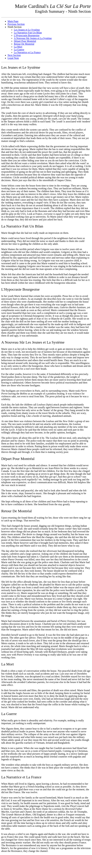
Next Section (14, 55)
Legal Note (13, 58)
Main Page (13, 21)
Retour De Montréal (24, 44)
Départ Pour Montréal (25, 41)
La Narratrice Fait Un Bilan (28, 32)
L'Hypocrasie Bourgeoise (26, 35)
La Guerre (19, 49)
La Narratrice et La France (27, 52)
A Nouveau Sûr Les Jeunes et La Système (33, 342)
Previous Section (16, 24)
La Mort (18, 46)
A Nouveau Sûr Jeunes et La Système (33, 38)
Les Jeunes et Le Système (27, 29)
